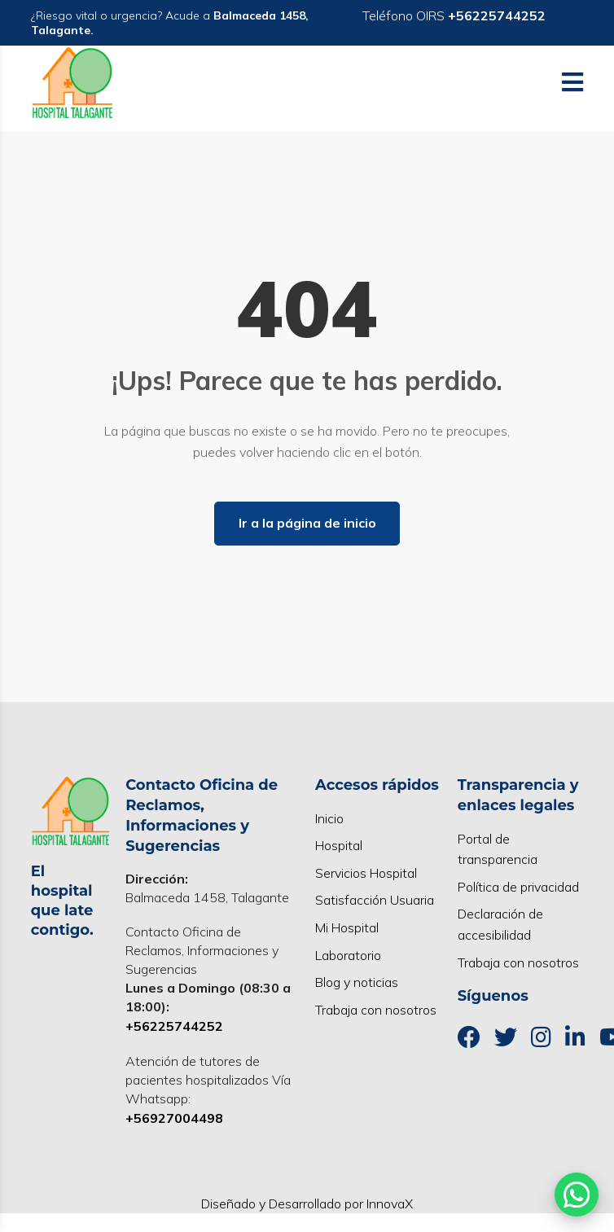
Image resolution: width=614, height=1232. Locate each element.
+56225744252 (174, 1026)
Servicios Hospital (366, 873)
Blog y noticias (356, 982)
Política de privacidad (518, 887)
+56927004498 (174, 1118)
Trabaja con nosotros (375, 1010)
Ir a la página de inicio (307, 523)
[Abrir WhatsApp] (577, 1195)
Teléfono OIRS (454, 15)
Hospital (338, 845)
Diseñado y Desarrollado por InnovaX (307, 1203)
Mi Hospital (347, 927)
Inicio (329, 818)
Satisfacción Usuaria (374, 900)
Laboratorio (348, 955)
